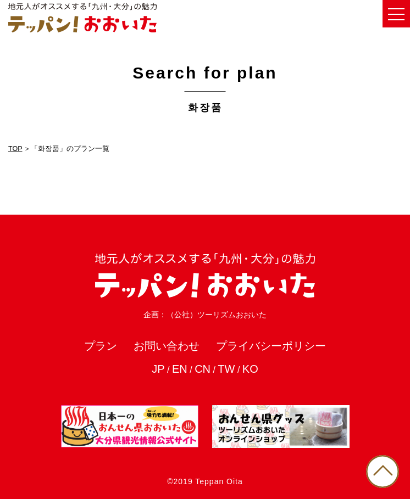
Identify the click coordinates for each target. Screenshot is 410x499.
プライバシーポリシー (271, 346)
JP (158, 369)
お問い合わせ (167, 346)
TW (226, 369)
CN (202, 369)
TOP (15, 149)
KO (250, 369)
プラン (100, 346)
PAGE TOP (382, 471)
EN (179, 369)
